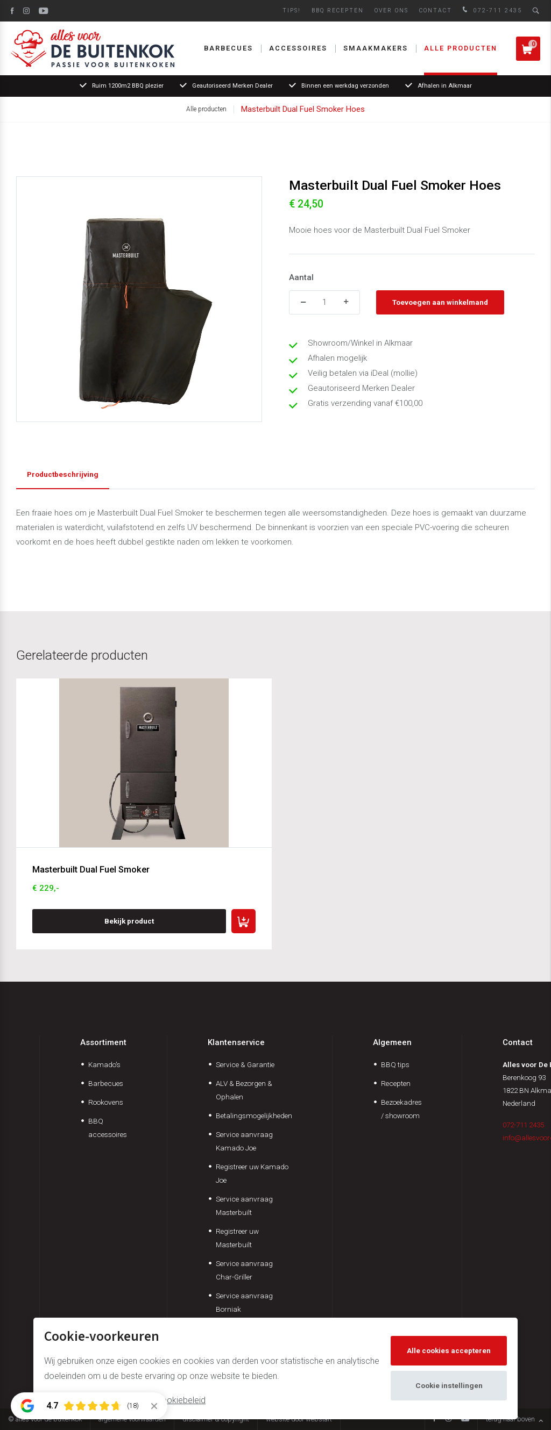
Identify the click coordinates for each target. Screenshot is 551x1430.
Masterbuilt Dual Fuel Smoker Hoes (303, 109)
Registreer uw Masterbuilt (237, 1238)
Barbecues (228, 48)
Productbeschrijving (62, 474)
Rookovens (105, 1102)
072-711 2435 (491, 10)
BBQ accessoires (107, 1128)
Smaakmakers (375, 48)
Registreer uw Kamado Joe (252, 1173)
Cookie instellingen (449, 1385)
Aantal (301, 277)
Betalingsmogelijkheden (254, 1115)
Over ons (391, 10)
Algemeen (392, 1042)
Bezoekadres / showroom (401, 1109)
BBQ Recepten (338, 10)
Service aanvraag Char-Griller (244, 1270)
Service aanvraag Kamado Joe (244, 1141)
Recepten (396, 1083)
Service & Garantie (245, 1064)
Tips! (291, 10)
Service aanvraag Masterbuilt (244, 1206)
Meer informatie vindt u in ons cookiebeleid (125, 1400)
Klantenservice (236, 1042)
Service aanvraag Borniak (244, 1302)
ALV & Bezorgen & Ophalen (244, 1090)
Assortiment (103, 1042)
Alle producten (460, 48)
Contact (435, 10)
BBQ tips (395, 1064)
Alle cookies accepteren (449, 1350)
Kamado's (104, 1064)
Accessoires (298, 48)
